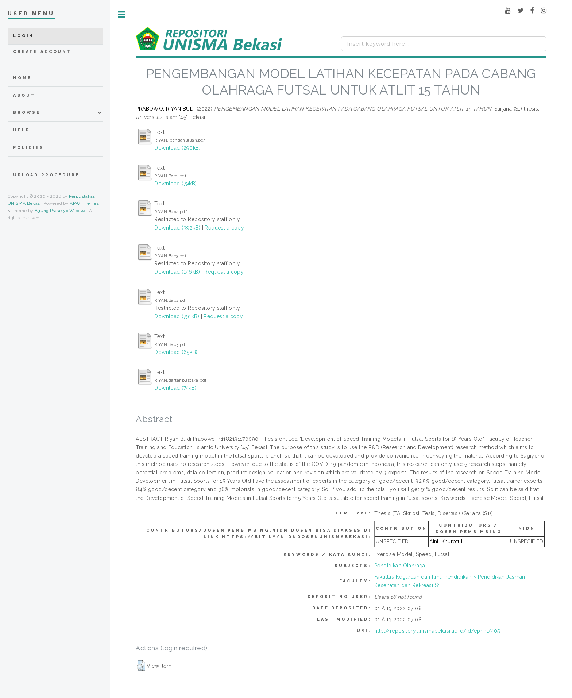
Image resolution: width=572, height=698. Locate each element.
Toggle (121, 14)
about (24, 95)
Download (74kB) (175, 388)
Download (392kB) (177, 228)
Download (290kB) (177, 148)
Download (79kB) (175, 183)
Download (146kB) (177, 272)
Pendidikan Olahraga (399, 565)
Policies (28, 147)
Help (21, 130)
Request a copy (224, 228)
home (22, 78)
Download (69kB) (175, 352)
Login (23, 36)
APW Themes (84, 203)
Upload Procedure (46, 175)
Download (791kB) (176, 316)
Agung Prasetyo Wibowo (61, 210)
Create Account (42, 51)
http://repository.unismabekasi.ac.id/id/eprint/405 (437, 631)
